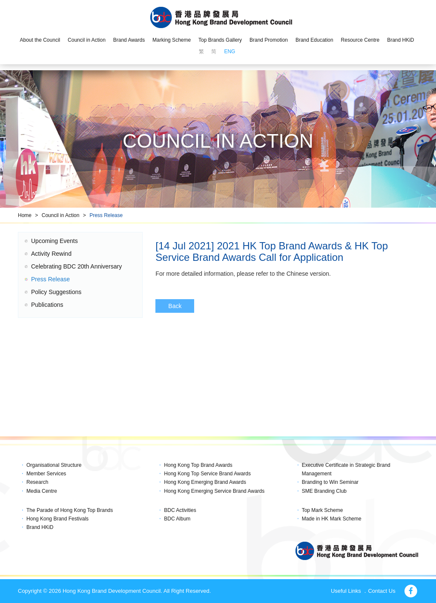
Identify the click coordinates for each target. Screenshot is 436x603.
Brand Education (314, 40)
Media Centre (41, 491)
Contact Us (381, 591)
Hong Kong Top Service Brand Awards (207, 474)
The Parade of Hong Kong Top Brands (69, 510)
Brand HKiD (400, 40)
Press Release (106, 215)
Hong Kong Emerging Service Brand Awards (214, 491)
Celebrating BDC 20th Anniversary (76, 266)
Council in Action (87, 40)
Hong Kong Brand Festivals (57, 519)
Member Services (46, 474)
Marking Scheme (171, 40)
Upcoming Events (54, 240)
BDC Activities (180, 510)
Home (25, 215)
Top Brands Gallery (220, 40)
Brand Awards (129, 40)
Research (37, 482)
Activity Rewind (51, 253)
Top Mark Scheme (322, 510)
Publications (47, 304)
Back (174, 306)
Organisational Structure (53, 465)
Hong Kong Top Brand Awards (198, 465)
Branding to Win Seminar (330, 482)
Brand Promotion (269, 40)
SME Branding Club (324, 491)
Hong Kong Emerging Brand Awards (205, 482)
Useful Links (346, 591)
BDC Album (177, 519)
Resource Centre (360, 40)
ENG (229, 51)
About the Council (40, 40)
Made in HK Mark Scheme (331, 519)
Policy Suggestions (56, 292)
